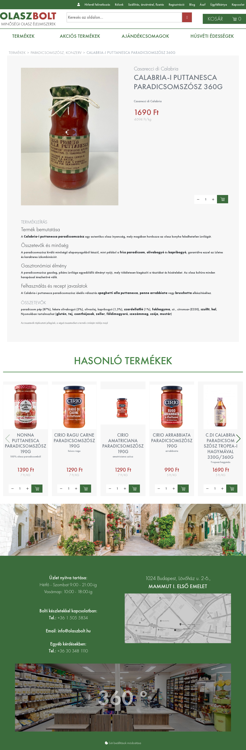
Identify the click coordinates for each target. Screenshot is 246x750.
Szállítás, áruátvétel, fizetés (146, 5)
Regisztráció (176, 5)
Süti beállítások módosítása (125, 743)
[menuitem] (25, 36)
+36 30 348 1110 (72, 651)
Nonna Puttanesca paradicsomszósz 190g (25, 443)
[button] (238, 438)
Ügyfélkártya (218, 5)
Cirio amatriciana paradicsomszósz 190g (123, 443)
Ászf (202, 5)
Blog (192, 5)
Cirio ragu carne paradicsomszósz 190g (74, 440)
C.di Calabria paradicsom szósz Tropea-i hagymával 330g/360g (220, 446)
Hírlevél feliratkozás (97, 5)
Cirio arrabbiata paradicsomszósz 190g (171, 440)
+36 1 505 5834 (72, 618)
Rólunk (119, 5)
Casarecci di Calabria (156, 68)
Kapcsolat (238, 5)
